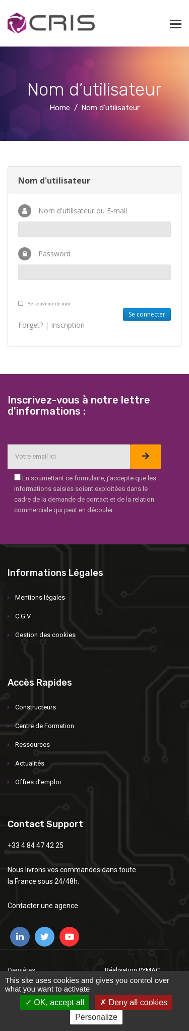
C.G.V (23, 616)
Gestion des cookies (45, 635)
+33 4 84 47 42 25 (36, 845)
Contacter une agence (43, 906)
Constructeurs (35, 707)
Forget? (30, 325)
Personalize (96, 1017)
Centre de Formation (44, 726)
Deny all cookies (133, 1002)
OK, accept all (54, 1002)
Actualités (29, 763)
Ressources (32, 744)
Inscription (68, 325)
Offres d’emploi (38, 782)
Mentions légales (40, 597)
